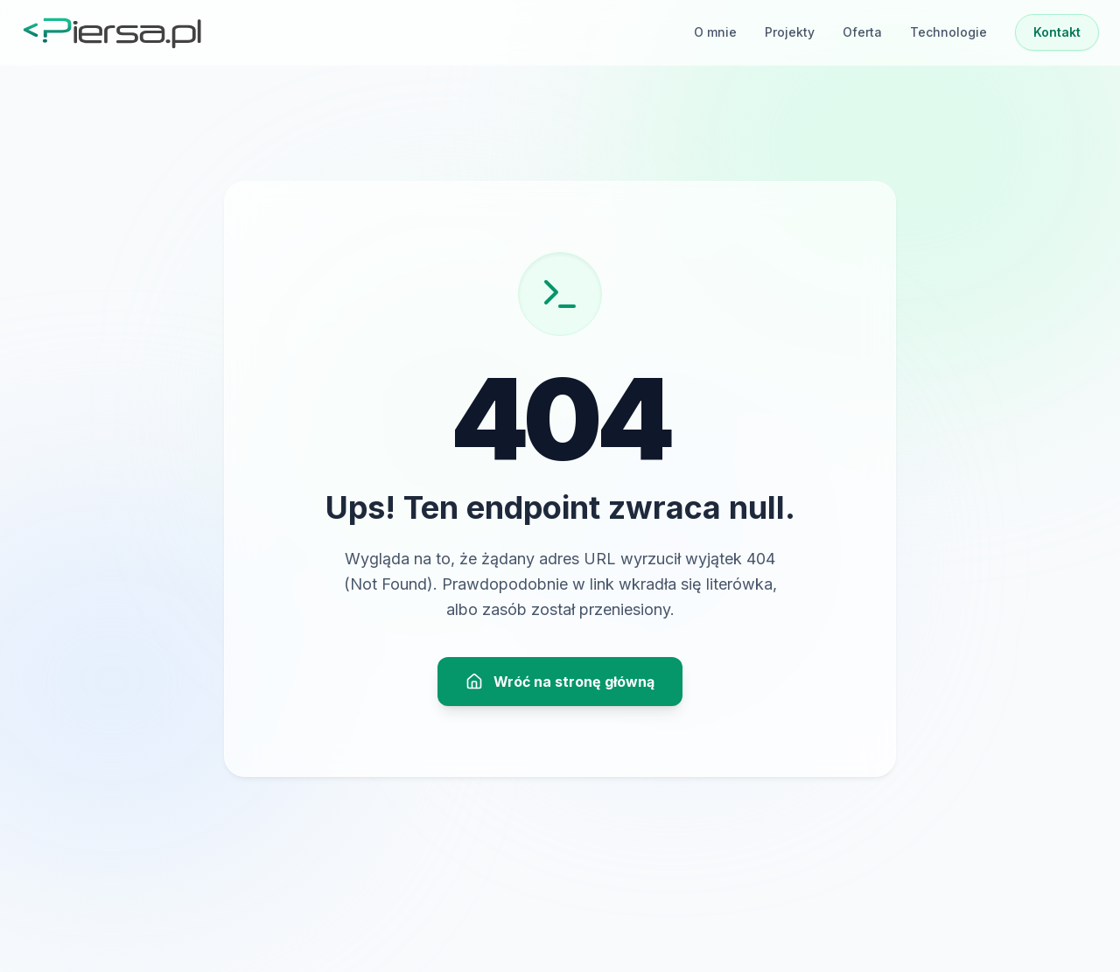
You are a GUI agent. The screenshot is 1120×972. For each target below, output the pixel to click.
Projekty (790, 31)
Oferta (862, 31)
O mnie (715, 31)
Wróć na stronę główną (560, 681)
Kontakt (1057, 31)
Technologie (948, 31)
